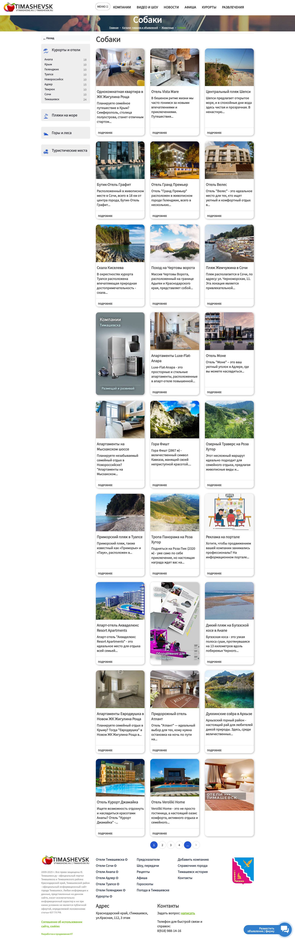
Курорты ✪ (104, 896)
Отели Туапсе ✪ (107, 884)
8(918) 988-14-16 (169, 930)
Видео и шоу (147, 7)
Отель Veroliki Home (168, 801)
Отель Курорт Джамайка (117, 801)
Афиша (190, 7)
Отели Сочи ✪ (106, 865)
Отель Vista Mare (165, 91)
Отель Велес (216, 184)
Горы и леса (61, 132)
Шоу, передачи (148, 865)
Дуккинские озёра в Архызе (229, 713)
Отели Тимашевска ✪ (111, 859)
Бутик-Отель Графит (114, 184)
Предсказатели (148, 859)
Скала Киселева (110, 267)
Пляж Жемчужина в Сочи (226, 267)
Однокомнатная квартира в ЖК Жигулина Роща (120, 94)
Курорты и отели (66, 49)
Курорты (209, 7)
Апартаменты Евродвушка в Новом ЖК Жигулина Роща (120, 716)
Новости (171, 7)
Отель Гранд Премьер (169, 184)
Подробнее (105, 132)
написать (188, 913)
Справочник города (192, 865)
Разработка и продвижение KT (57, 933)
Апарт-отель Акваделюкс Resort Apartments (118, 628)
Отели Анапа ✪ (107, 872)
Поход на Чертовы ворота (173, 267)
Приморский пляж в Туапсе (119, 536)
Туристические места (69, 150)
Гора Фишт (160, 443)
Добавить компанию (193, 859)
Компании (122, 7)
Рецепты (143, 872)
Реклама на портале (223, 536)
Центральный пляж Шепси (228, 91)
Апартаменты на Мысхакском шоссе (113, 446)
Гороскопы (145, 884)
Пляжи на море (64, 114)
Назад (50, 38)
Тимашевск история (193, 872)
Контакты (185, 878)
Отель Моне (216, 355)
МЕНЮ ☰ (102, 6)
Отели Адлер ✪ (107, 878)
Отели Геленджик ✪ (110, 890)
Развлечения (233, 7)
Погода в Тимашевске (153, 890)
